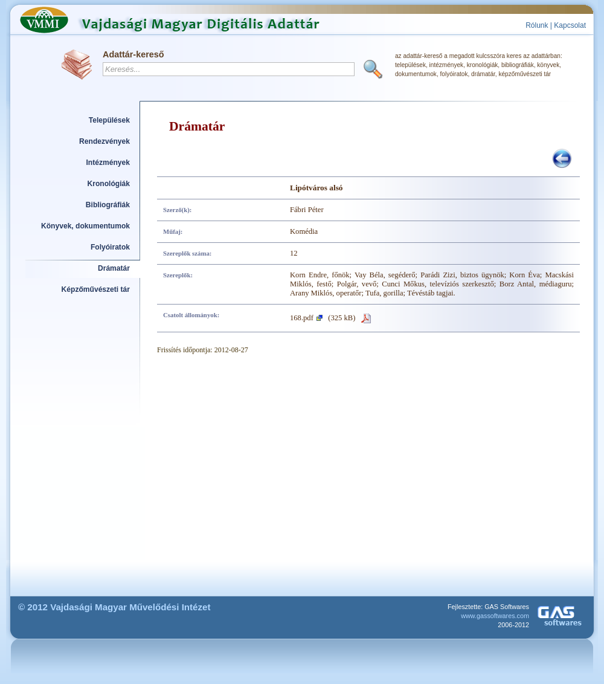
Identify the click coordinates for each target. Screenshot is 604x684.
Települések (109, 120)
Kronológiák (109, 183)
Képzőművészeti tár (96, 289)
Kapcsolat (570, 25)
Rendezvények (104, 141)
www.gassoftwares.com (495, 615)
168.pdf (301, 318)
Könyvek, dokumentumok (85, 226)
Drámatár (114, 268)
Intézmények (108, 162)
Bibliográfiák (108, 205)
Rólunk (536, 25)
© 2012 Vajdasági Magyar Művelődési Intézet (114, 607)
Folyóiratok (110, 247)
